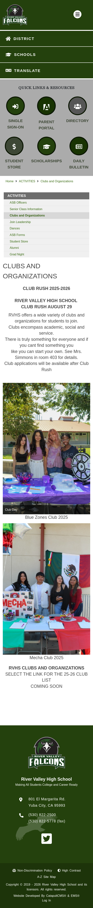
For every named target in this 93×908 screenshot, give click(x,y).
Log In (46, 900)
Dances (15, 228)
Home (10, 181)
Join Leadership (20, 222)
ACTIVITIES (27, 181)
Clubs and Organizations (57, 181)
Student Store (19, 241)
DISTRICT (23, 38)
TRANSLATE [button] (27, 70)
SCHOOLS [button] (25, 54)
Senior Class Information (26, 209)
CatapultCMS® (56, 895)
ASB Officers (18, 202)
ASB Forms (17, 234)
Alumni (14, 247)
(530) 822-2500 (42, 815)
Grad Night (17, 254)
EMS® (75, 895)
